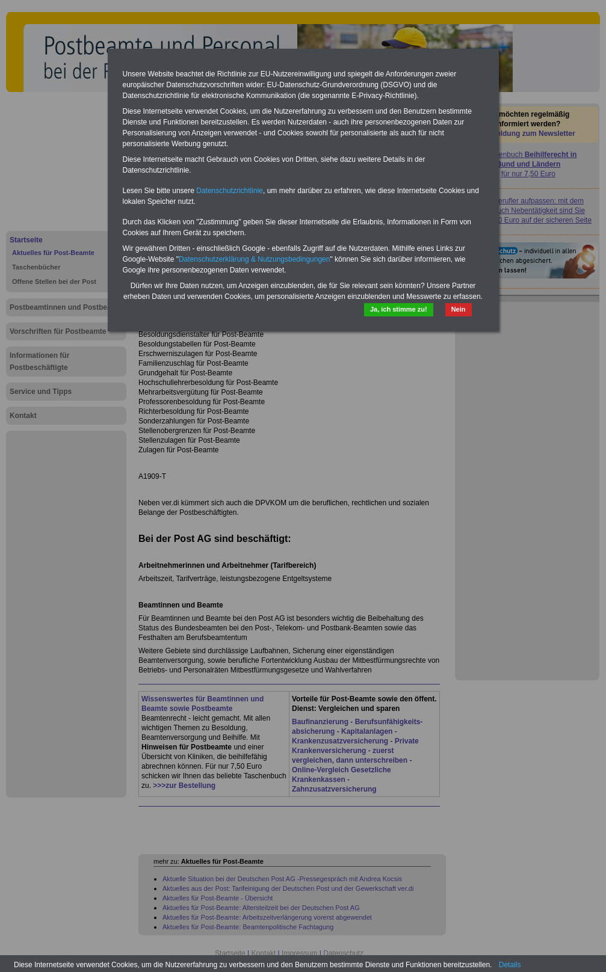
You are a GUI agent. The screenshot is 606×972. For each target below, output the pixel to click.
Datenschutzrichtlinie (229, 190)
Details (510, 965)
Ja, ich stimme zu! (398, 309)
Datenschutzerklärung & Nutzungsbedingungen (254, 259)
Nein (458, 309)
